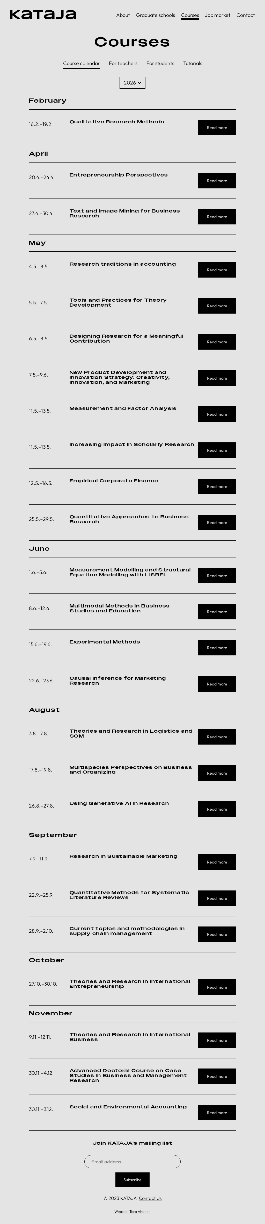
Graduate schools (155, 15)
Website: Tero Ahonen (132, 1211)
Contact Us (150, 1198)
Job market (217, 15)
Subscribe (132, 1179)
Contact (246, 15)
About (123, 15)
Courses (190, 15)
